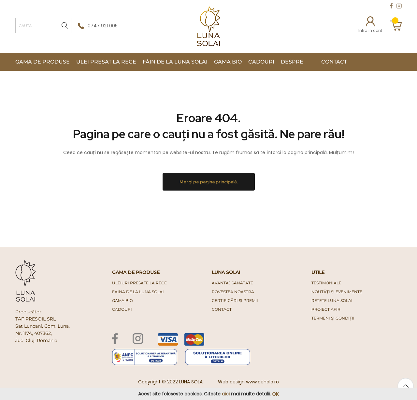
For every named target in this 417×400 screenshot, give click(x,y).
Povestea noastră (233, 291)
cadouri (122, 309)
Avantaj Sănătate (232, 282)
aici (226, 394)
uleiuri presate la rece (139, 282)
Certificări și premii (235, 300)
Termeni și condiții (332, 318)
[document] (208, 394)
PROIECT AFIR (325, 309)
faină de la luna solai (138, 291)
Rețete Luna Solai (331, 300)
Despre (292, 62)
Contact (334, 62)
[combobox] (43, 25)
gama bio (122, 300)
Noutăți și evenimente (336, 291)
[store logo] (208, 26)
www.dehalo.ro (262, 382)
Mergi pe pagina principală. (209, 182)
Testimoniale (326, 282)
